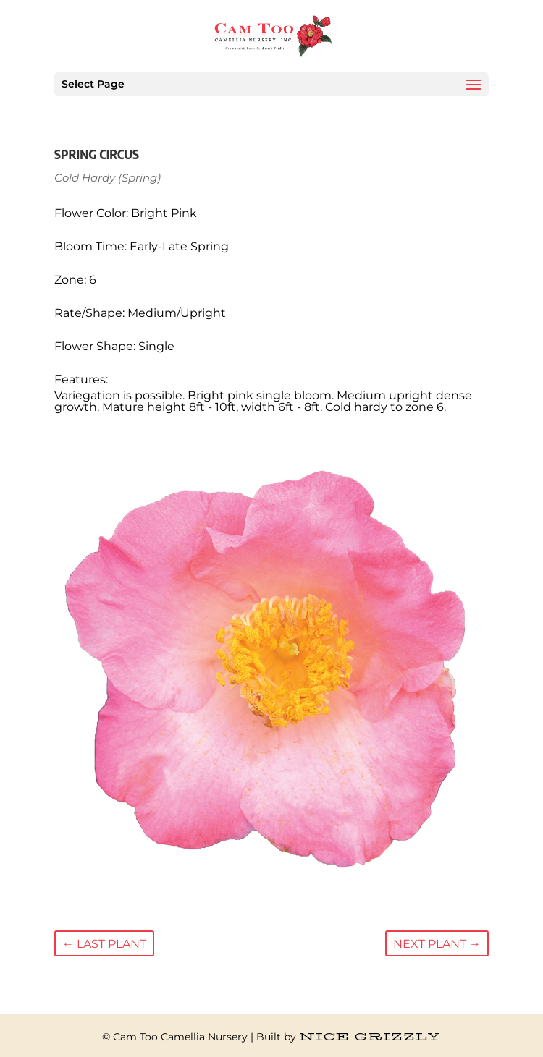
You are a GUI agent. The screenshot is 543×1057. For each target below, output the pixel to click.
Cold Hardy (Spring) (107, 177)
